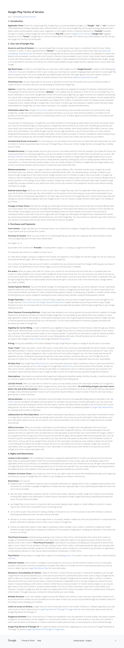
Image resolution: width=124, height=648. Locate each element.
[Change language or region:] (95, 640)
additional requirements (82, 77)
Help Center (16, 156)
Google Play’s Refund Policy (102, 407)
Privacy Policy (42, 110)
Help (39, 641)
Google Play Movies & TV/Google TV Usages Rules (58, 609)
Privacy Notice (64, 339)
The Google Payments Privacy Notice (50, 302)
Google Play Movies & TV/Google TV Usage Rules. (45, 629)
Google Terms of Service (81, 34)
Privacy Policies (35, 339)
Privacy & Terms (28, 641)
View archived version (26, 17)
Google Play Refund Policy (38, 568)
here (13, 558)
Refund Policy (40, 363)
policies (68, 555)
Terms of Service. (29, 302)
